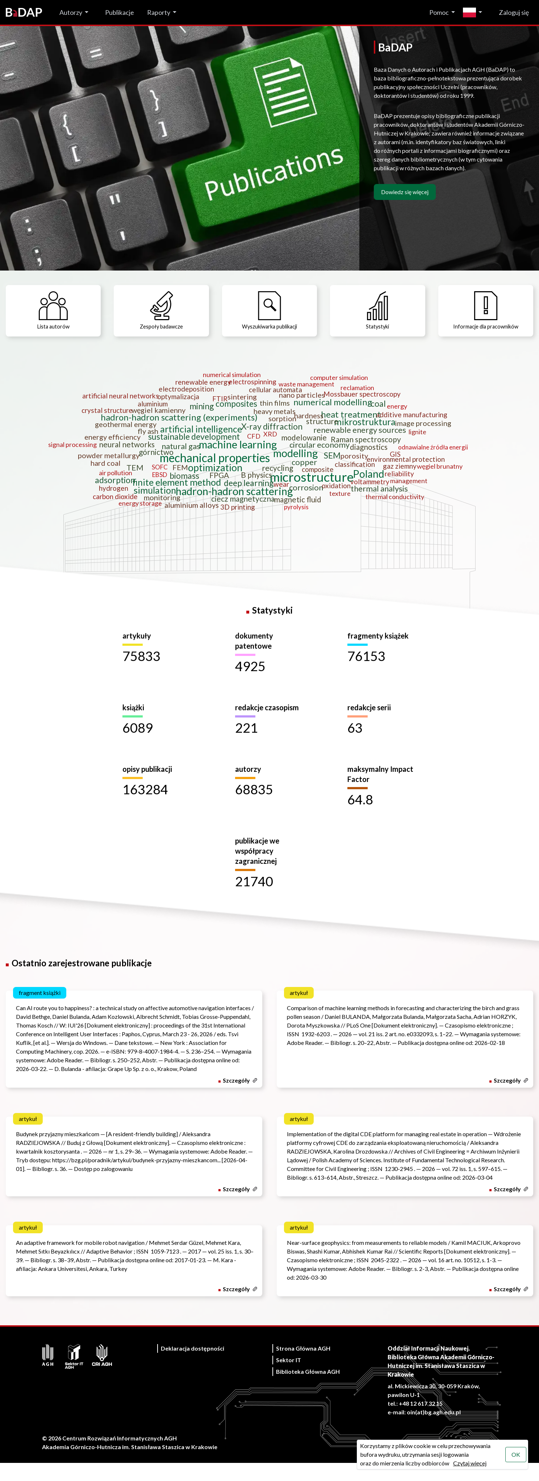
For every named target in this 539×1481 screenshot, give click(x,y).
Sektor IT (288, 1378)
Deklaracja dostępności (192, 1366)
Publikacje (119, 12)
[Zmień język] (474, 12)
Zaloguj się (514, 12)
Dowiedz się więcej (405, 191)
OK (515, 1454)
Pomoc (439, 12)
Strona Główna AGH (303, 1366)
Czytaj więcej (468, 1463)
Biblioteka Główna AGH (308, 1389)
